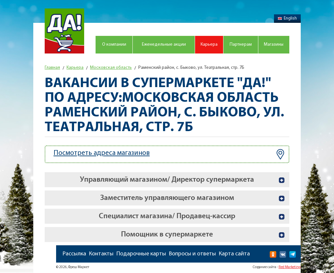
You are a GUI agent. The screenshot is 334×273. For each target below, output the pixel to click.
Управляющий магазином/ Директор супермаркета (167, 179)
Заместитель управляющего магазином (167, 198)
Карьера (209, 44)
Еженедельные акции (164, 44)
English (287, 18)
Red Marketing (290, 267)
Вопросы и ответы (192, 254)
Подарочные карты (141, 254)
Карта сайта (234, 254)
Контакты (101, 254)
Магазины (273, 44)
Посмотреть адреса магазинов (168, 154)
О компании (114, 44)
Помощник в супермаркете (167, 234)
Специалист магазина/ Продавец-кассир (167, 216)
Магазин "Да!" (64, 30)
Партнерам (241, 44)
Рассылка (74, 254)
